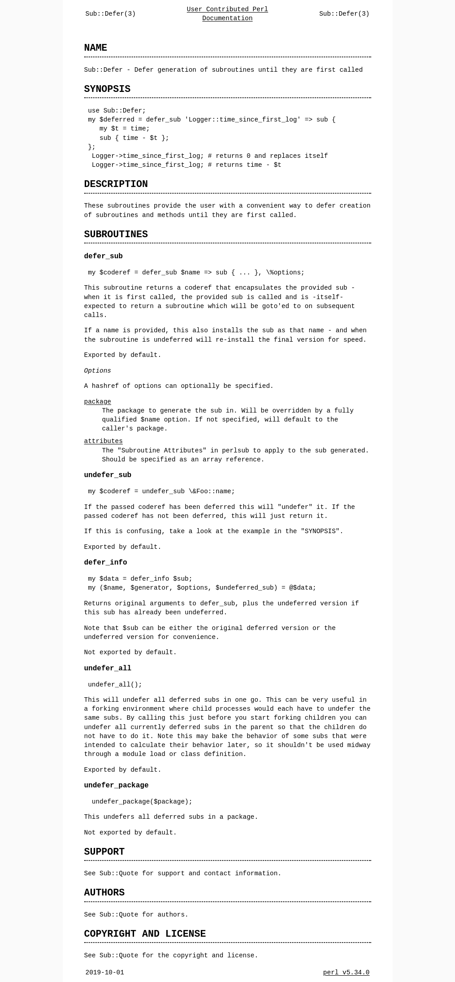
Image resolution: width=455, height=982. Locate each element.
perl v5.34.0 (346, 972)
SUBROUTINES (116, 234)
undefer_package (116, 786)
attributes (103, 441)
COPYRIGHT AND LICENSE (145, 933)
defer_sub (103, 256)
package (97, 401)
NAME (96, 47)
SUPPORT (104, 851)
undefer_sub (108, 475)
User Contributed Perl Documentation (227, 13)
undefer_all (108, 668)
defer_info (105, 563)
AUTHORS (104, 892)
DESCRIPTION (116, 184)
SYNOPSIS (107, 89)
